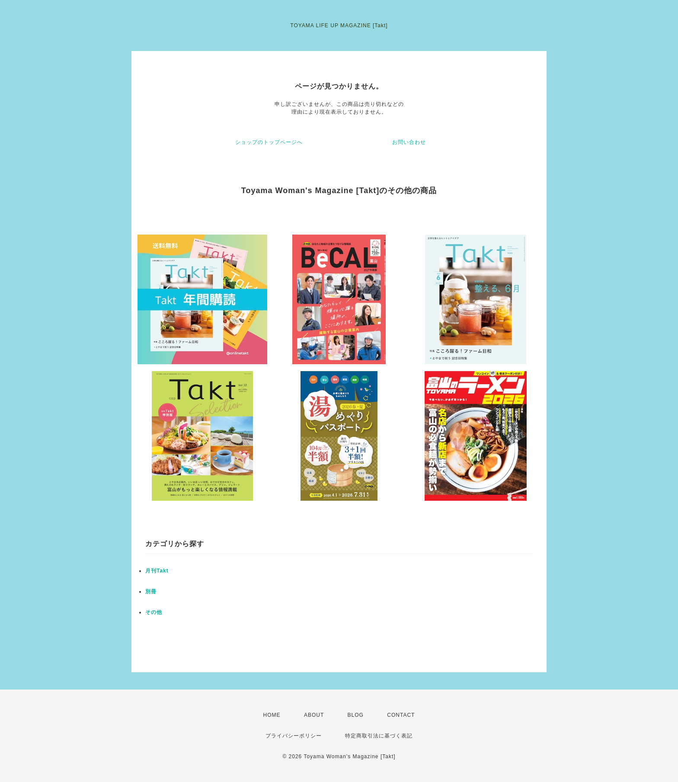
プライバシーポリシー (293, 736)
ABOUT (314, 715)
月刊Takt (157, 571)
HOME (272, 715)
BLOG (356, 715)
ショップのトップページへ (269, 142)
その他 (153, 612)
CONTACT (401, 715)
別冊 (151, 591)
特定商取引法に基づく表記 (379, 736)
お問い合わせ (409, 142)
